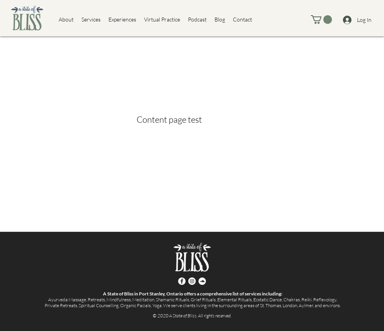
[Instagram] (192, 281)
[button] (321, 19)
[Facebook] (182, 281)
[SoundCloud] (202, 281)
